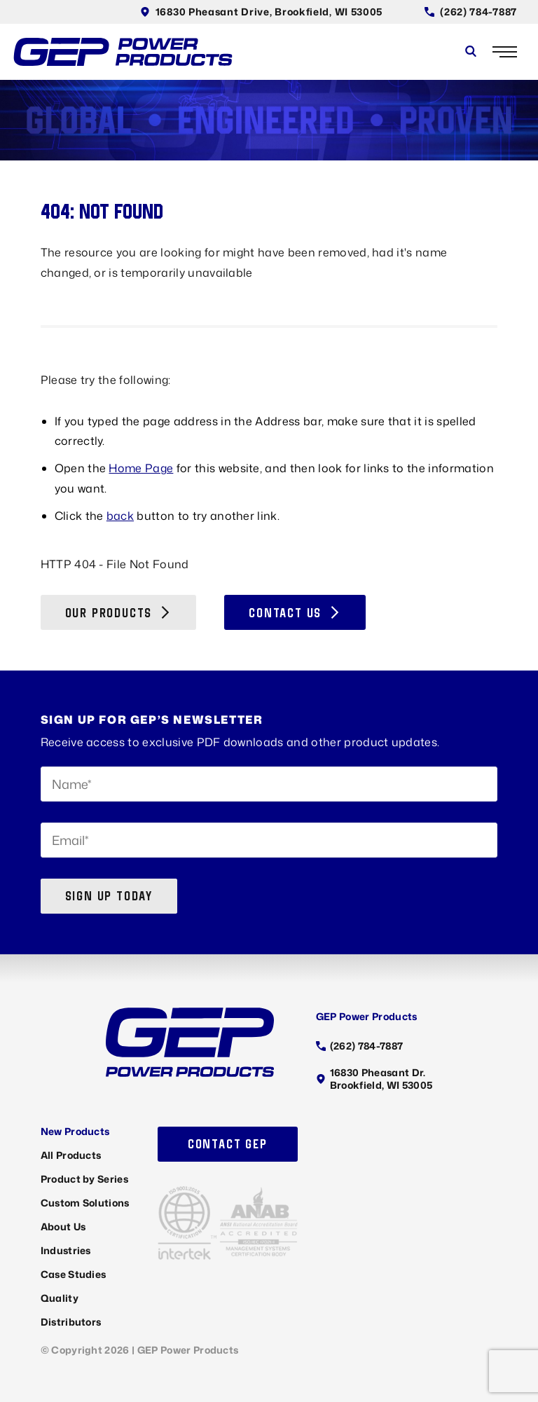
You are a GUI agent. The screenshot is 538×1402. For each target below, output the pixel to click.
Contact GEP (228, 1143)
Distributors (71, 1321)
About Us (63, 1226)
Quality (59, 1298)
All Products (71, 1155)
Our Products (118, 612)
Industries (66, 1250)
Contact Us (295, 612)
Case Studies (73, 1274)
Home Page (141, 468)
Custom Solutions (85, 1202)
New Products (75, 1131)
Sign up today (109, 895)
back (120, 515)
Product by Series (84, 1178)
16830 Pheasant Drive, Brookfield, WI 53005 (261, 11)
